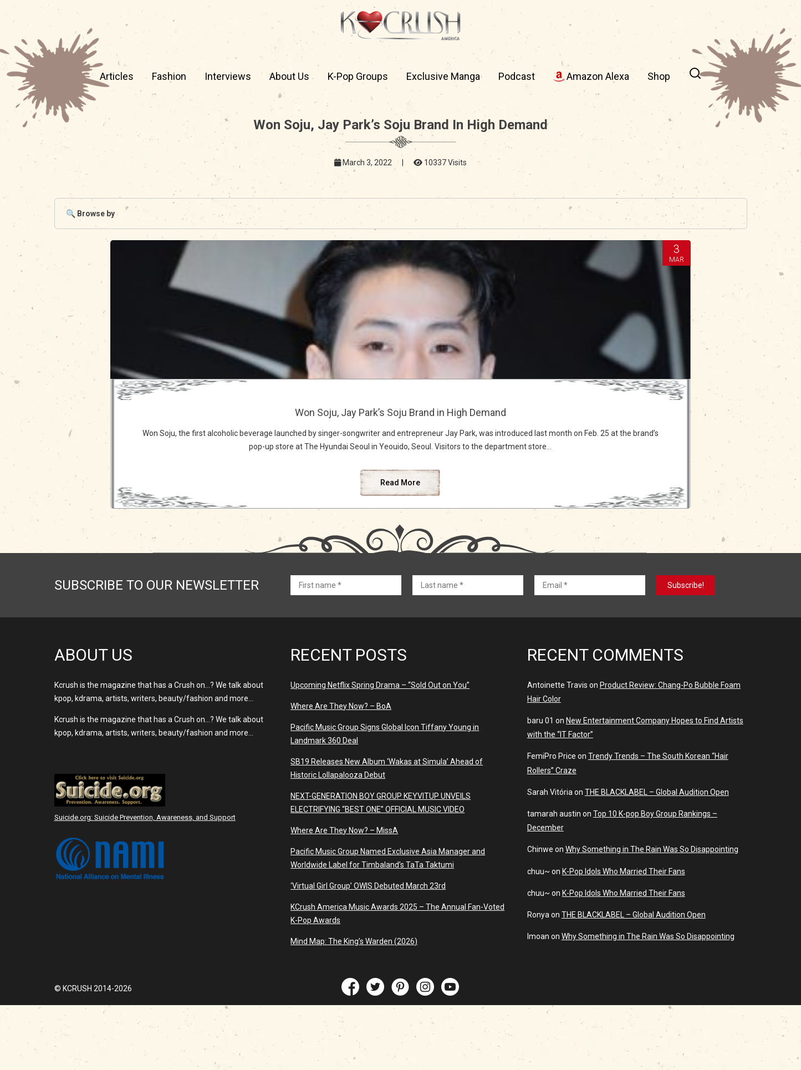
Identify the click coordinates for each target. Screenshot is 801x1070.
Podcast (516, 76)
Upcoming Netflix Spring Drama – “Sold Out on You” (380, 750)
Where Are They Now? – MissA (344, 895)
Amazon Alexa (591, 76)
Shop (658, 76)
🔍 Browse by (90, 213)
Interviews (228, 76)
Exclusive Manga (443, 76)
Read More (400, 547)
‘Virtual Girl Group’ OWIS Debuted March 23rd (368, 950)
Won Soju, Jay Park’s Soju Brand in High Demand (400, 418)
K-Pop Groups (358, 76)
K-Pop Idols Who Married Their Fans (623, 936)
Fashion (169, 76)
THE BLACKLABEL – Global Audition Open (657, 857)
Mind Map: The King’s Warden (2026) (353, 1006)
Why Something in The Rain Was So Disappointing (651, 914)
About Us (289, 76)
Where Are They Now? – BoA (340, 771)
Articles (117, 76)
